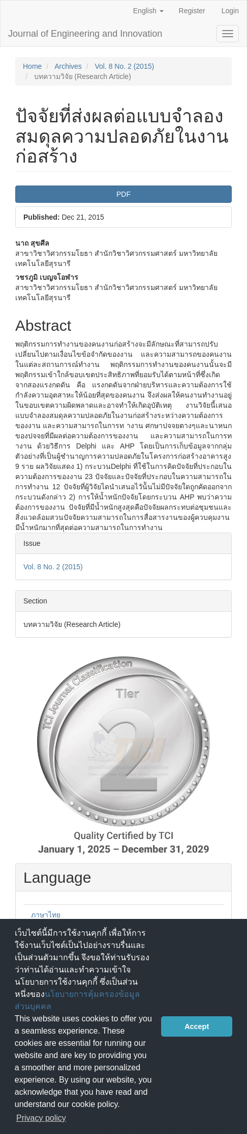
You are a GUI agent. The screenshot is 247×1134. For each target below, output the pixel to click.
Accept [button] (196, 1026)
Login (230, 11)
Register (192, 11)
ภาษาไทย (45, 915)
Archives (68, 66)
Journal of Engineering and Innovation (85, 34)
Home (32, 66)
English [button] (148, 11)
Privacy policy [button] (41, 1118)
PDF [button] (123, 194)
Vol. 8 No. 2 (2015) (124, 66)
